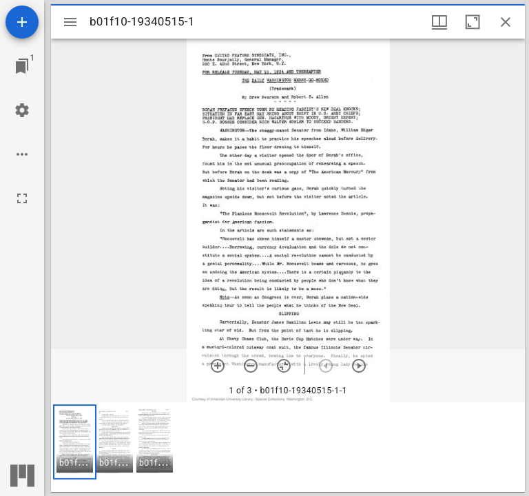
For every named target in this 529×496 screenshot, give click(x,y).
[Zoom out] (250, 365)
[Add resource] (22, 22)
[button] (74, 442)
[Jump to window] (22, 66)
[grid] (288, 447)
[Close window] (505, 22)
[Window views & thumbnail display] (439, 22)
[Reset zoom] (283, 365)
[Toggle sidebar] (70, 22)
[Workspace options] (22, 154)
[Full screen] (22, 198)
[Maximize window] (472, 22)
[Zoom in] (217, 365)
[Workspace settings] (22, 110)
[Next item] (358, 365)
